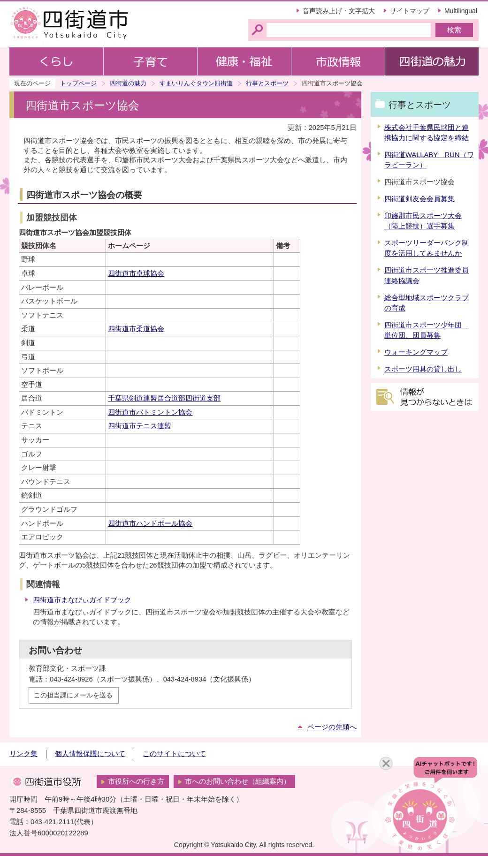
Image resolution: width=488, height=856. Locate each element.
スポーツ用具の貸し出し (423, 369)
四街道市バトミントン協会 (150, 412)
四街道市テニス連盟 (139, 426)
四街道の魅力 (128, 83)
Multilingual (460, 11)
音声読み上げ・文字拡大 (339, 11)
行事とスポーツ (267, 83)
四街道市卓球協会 (136, 273)
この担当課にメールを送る (73, 695)
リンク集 (23, 754)
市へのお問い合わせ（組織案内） (237, 781)
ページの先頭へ (332, 727)
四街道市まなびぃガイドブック (82, 600)
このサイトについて (174, 754)
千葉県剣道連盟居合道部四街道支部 (164, 398)
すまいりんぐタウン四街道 (196, 83)
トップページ (78, 83)
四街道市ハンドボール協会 (150, 523)
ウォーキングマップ (416, 352)
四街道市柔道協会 (136, 329)
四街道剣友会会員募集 (419, 199)
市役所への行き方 (136, 781)
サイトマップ (409, 11)
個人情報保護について (90, 754)
